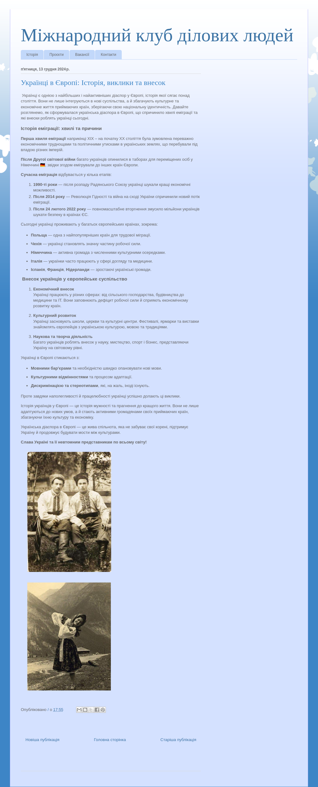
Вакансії (82, 54)
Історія (32, 54)
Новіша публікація (42, 739)
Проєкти (56, 54)
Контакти (108, 54)
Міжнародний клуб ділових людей (157, 35)
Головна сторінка (110, 739)
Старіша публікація (178, 739)
